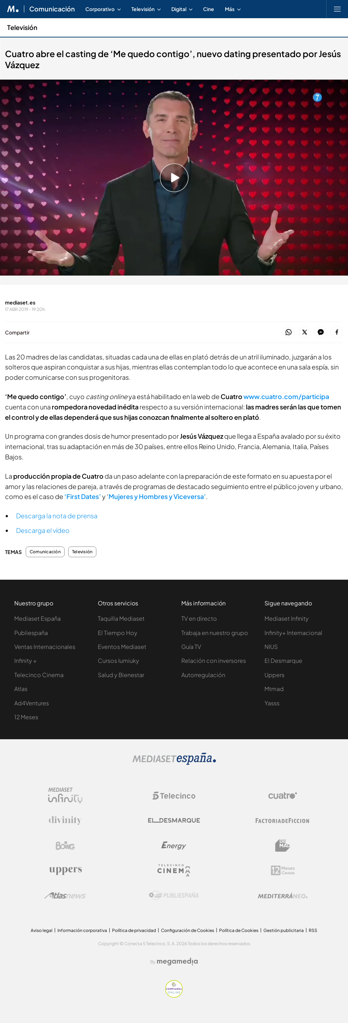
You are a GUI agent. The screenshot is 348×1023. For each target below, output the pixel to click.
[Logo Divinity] (65, 821)
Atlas (20, 688)
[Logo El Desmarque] (174, 820)
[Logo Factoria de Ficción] (283, 821)
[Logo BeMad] (282, 846)
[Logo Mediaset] (174, 763)
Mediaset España (37, 618)
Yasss (271, 703)
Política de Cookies (238, 930)
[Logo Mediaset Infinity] (65, 796)
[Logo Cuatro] (282, 796)
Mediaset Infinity (286, 618)
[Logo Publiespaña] (174, 895)
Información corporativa (82, 930)
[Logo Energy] (173, 846)
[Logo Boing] (65, 846)
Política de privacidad (134, 930)
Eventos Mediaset (122, 646)
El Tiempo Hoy (117, 632)
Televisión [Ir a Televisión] (22, 27)
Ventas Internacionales (44, 646)
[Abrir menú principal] (337, 8)
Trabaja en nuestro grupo (214, 632)
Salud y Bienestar (121, 675)
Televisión (82, 552)
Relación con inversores (213, 660)
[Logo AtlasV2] (65, 895)
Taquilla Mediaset (121, 618)
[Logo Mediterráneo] (283, 895)
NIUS (271, 646)
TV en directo (199, 618)
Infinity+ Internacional (293, 632)
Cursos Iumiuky (118, 660)
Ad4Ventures (31, 703)
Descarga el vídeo (43, 530)
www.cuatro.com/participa (286, 396)
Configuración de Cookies (187, 930)
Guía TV (191, 646)
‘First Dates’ (82, 496)
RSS (313, 930)
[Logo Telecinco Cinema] (173, 870)
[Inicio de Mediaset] (13, 8)
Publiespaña (31, 632)
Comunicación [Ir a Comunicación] (52, 9)
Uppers (274, 675)
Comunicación (45, 552)
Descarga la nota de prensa (56, 516)
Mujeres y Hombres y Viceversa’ (157, 496)
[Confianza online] (174, 995)
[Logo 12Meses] (283, 870)
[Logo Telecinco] (173, 796)
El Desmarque (283, 660)
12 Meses (26, 717)
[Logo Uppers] (65, 871)
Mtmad (274, 688)
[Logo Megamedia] (177, 961)
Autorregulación (203, 675)
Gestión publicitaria (283, 930)
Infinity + (25, 660)
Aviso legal (41, 930)
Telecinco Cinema (39, 675)
